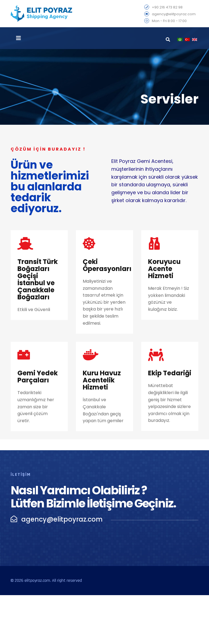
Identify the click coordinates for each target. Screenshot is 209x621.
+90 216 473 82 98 (167, 7)
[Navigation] (18, 38)
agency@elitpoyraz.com (174, 14)
